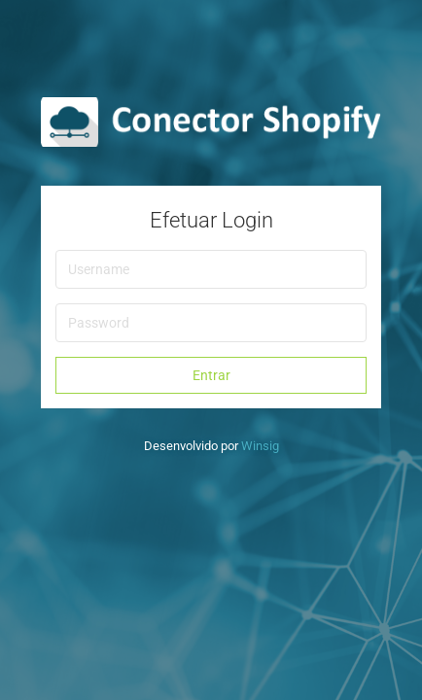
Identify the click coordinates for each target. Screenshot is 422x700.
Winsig (260, 445)
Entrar (211, 375)
